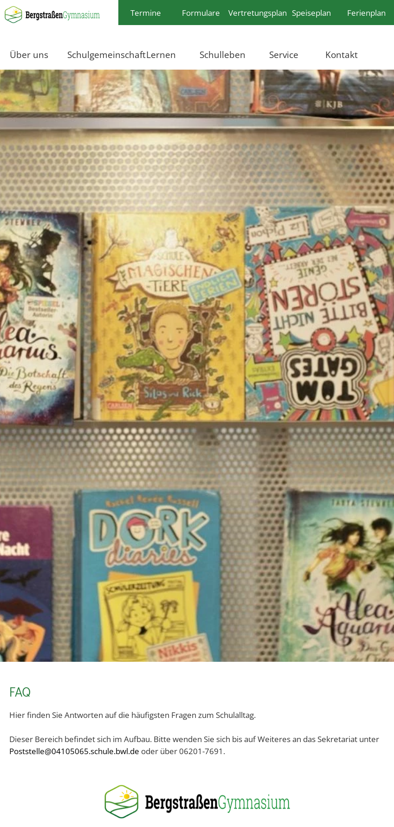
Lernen (161, 54)
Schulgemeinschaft (99, 54)
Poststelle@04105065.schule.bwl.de (74, 750)
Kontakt (341, 54)
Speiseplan (311, 12)
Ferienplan (366, 12)
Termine (145, 12)
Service (283, 54)
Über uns (29, 54)
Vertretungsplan (256, 12)
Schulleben (222, 54)
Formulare (201, 12)
